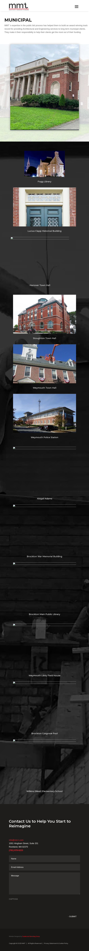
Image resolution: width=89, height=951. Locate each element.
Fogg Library (44, 181)
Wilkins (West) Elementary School (44, 791)
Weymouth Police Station (44, 437)
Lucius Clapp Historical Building (45, 231)
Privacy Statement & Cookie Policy (56, 943)
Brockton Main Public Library (44, 614)
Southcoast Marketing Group (31, 936)
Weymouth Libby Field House (44, 675)
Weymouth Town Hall (44, 388)
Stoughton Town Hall (44, 338)
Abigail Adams (44, 498)
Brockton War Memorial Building (44, 556)
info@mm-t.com (16, 840)
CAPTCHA (13, 899)
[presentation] (26, 906)
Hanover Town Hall (40, 285)
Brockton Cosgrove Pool (44, 733)
